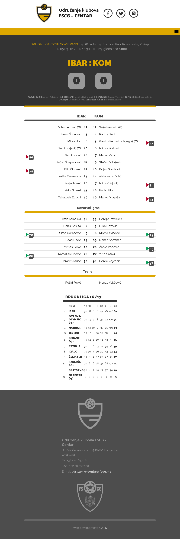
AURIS (103, 528)
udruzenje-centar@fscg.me (91, 471)
